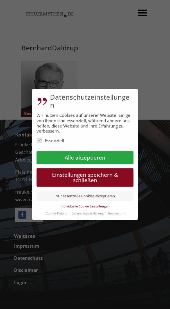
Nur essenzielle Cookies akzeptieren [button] (85, 193)
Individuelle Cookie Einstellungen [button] (85, 203)
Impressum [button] (116, 210)
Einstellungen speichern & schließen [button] (85, 175)
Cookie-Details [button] (57, 210)
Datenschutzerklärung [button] (88, 210)
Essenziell (50, 138)
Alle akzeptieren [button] (85, 154)
